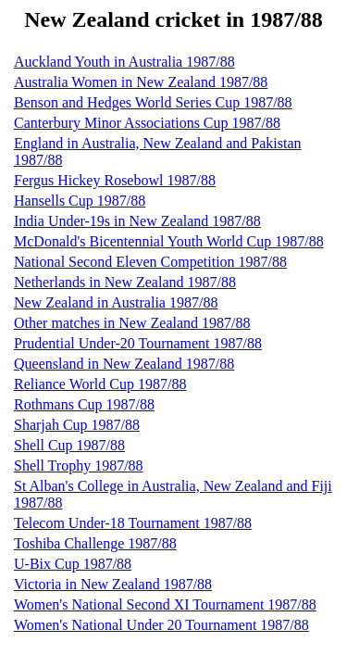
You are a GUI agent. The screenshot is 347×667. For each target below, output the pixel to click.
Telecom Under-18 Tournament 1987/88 (133, 523)
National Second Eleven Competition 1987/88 (150, 262)
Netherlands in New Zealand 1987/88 (125, 282)
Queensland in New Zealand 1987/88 (124, 363)
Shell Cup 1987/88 (69, 445)
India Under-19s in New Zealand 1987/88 (137, 221)
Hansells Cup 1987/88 (79, 200)
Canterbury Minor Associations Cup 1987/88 (147, 123)
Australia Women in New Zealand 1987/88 (140, 82)
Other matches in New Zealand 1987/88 (132, 323)
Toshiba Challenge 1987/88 (95, 543)
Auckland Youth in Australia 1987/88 (124, 61)
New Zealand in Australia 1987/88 (115, 302)
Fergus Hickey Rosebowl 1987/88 (115, 180)
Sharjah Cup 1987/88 (77, 425)
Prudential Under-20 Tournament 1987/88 (138, 343)
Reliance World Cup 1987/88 (100, 384)
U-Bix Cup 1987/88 (72, 564)
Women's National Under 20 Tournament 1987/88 (161, 625)
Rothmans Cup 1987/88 (84, 404)
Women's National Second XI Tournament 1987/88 (165, 604)
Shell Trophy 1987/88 (78, 465)
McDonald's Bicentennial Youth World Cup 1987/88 (169, 241)
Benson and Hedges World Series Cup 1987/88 (153, 102)
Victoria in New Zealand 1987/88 (113, 584)
